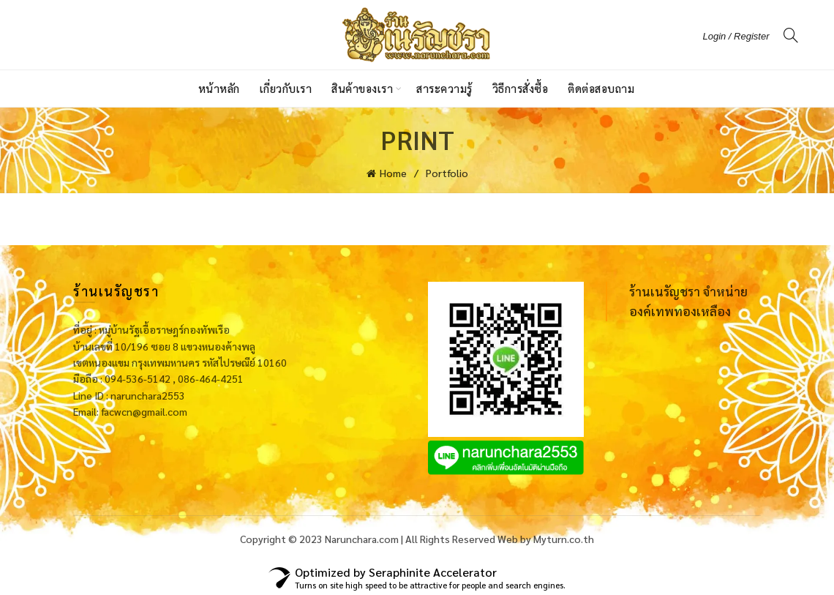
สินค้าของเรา (362, 88)
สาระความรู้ (444, 88)
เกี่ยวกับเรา (286, 88)
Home (393, 172)
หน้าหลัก (219, 88)
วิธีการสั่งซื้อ (520, 88)
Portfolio (447, 172)
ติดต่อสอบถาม (601, 88)
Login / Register (735, 36)
